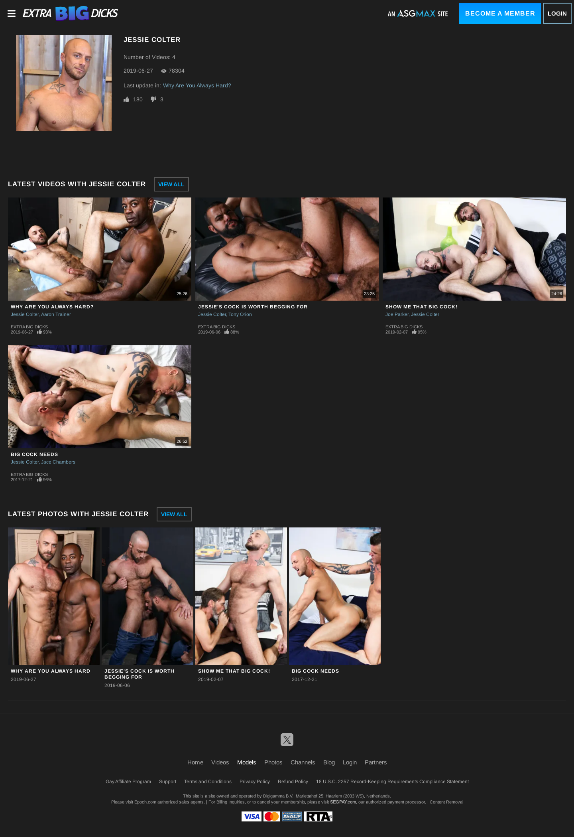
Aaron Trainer (56, 314)
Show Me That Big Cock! (421, 307)
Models (246, 762)
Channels (303, 762)
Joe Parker (397, 314)
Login (557, 13)
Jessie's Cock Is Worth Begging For (253, 307)
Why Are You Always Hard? (197, 85)
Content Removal (446, 801)
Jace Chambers (58, 462)
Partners (376, 762)
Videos (220, 762)
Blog (329, 762)
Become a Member (500, 13)
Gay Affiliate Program (128, 781)
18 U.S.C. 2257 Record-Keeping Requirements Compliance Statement (392, 781)
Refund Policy (293, 781)
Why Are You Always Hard (50, 671)
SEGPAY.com (343, 801)
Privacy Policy (255, 781)
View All (171, 184)
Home (195, 762)
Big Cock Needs (34, 454)
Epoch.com (145, 801)
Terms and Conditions (208, 781)
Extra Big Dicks (29, 326)
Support (167, 781)
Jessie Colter (25, 314)
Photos (273, 762)
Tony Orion (240, 314)
